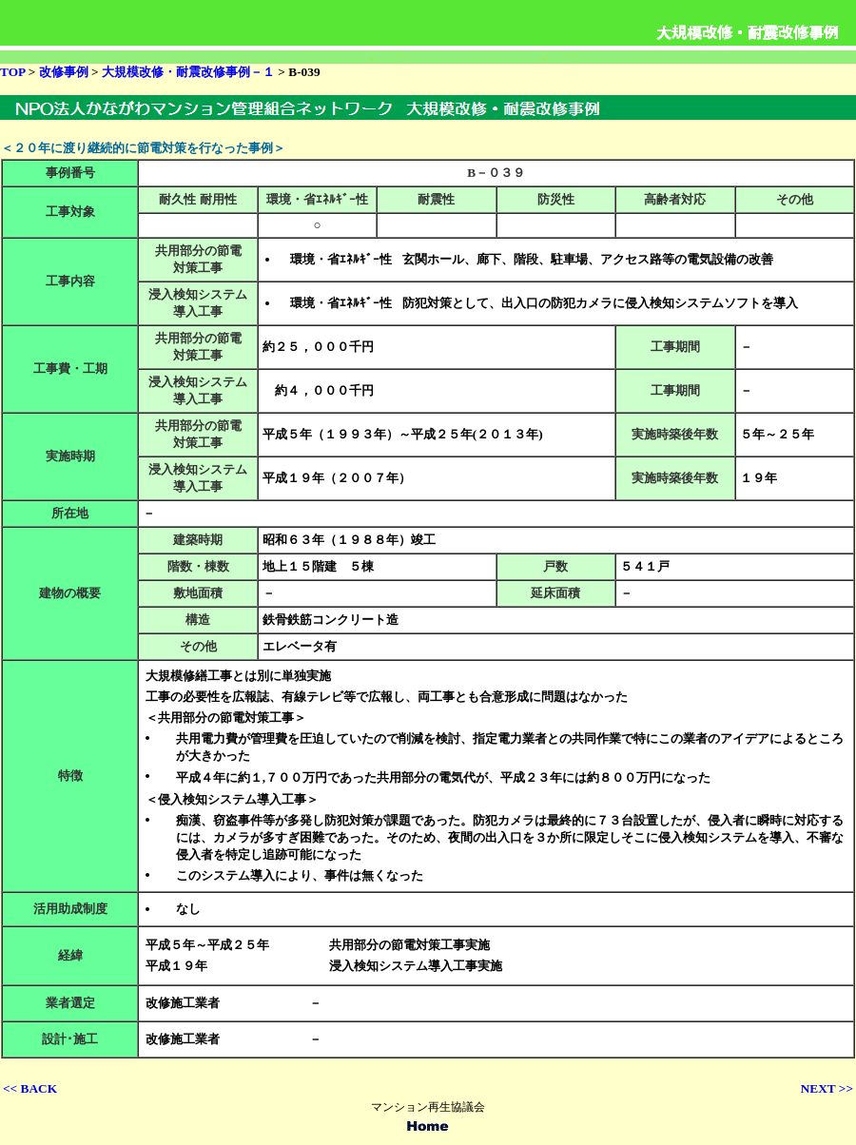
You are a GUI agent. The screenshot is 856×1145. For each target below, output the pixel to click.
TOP (12, 72)
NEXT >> (827, 1088)
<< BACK (30, 1088)
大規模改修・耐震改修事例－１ (190, 72)
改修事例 (65, 72)
